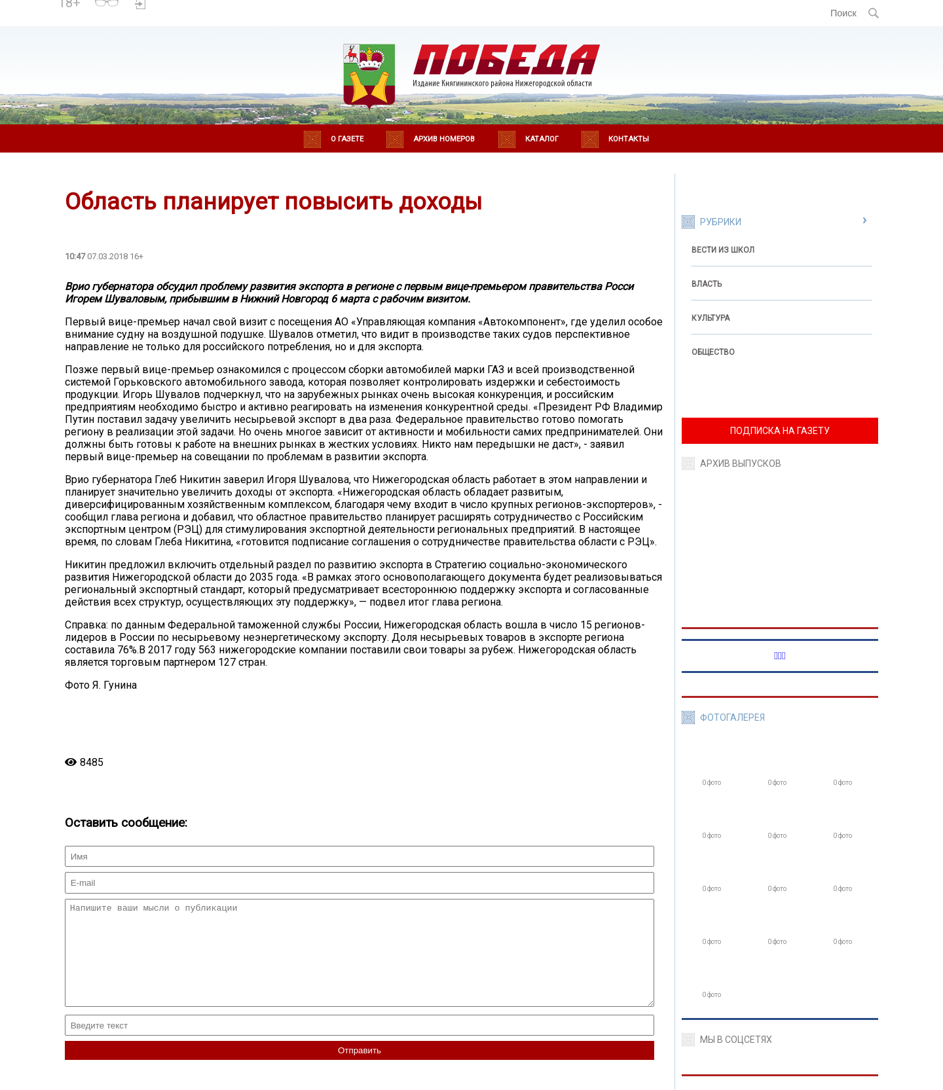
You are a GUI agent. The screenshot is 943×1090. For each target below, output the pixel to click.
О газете (347, 139)
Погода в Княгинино (198, 7)
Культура (711, 318)
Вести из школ (723, 250)
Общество (713, 352)
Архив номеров (444, 139)
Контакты (628, 139)
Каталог (542, 139)
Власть (707, 284)
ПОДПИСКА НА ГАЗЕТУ (780, 431)
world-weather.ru (197, 19)
